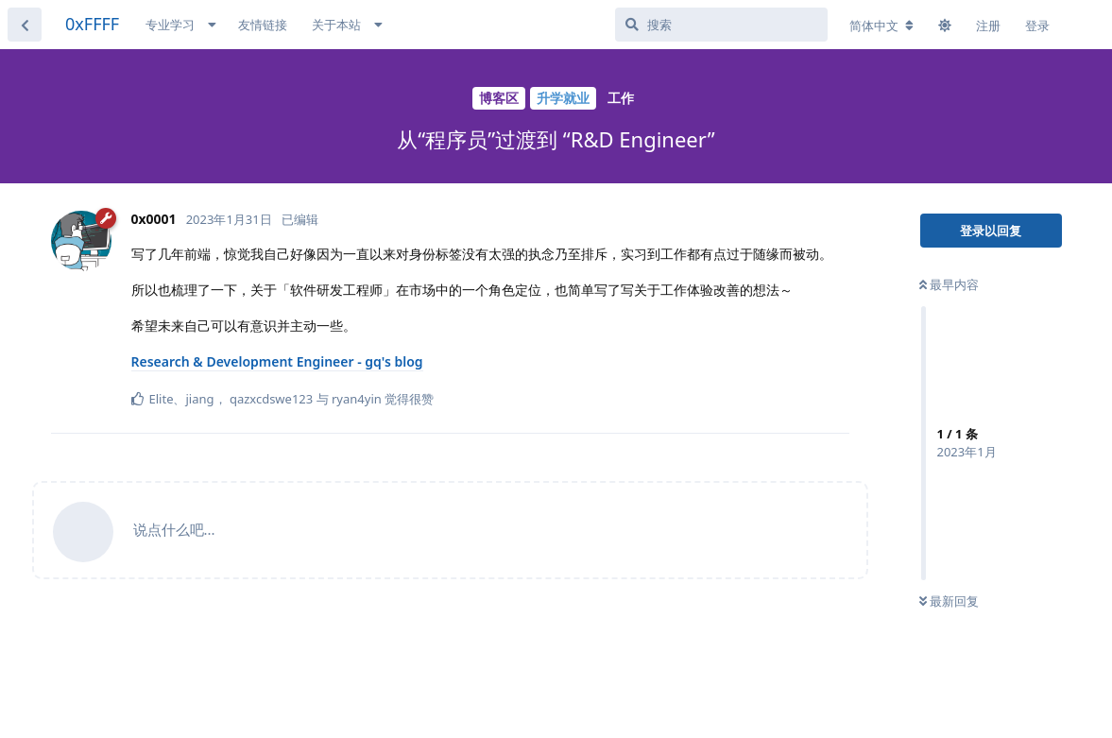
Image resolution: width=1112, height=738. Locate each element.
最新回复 (949, 600)
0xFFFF (92, 23)
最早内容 (949, 284)
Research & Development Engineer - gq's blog (277, 361)
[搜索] (721, 25)
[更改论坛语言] (881, 26)
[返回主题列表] (25, 25)
